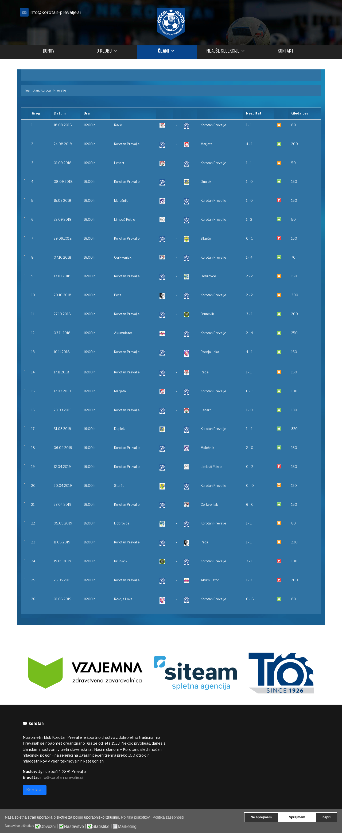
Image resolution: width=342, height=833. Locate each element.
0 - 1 (249, 238)
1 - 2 (249, 220)
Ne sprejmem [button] (261, 817)
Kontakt (286, 51)
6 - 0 (250, 505)
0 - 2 (249, 467)
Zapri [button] (326, 817)
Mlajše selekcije (222, 51)
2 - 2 (249, 276)
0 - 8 (250, 599)
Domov (48, 51)
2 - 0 (249, 448)
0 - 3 (250, 391)
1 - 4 (249, 257)
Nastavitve (74, 826)
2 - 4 (249, 333)
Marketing (127, 826)
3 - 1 (249, 314)
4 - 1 (249, 144)
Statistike (101, 826)
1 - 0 (249, 182)
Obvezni (48, 826)
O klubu (104, 51)
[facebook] (312, 13)
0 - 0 (250, 486)
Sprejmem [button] (297, 817)
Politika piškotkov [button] (135, 817)
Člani (163, 51)
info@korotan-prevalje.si (55, 12)
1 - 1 (249, 125)
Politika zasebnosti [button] (168, 817)
